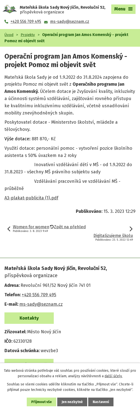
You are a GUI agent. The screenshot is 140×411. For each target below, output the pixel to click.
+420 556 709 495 (39, 295)
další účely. (113, 376)
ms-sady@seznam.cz (41, 304)
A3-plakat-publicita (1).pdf (31, 198)
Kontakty (29, 318)
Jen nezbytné (72, 402)
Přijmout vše (41, 402)
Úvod (8, 35)
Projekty (28, 35)
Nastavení (101, 402)
